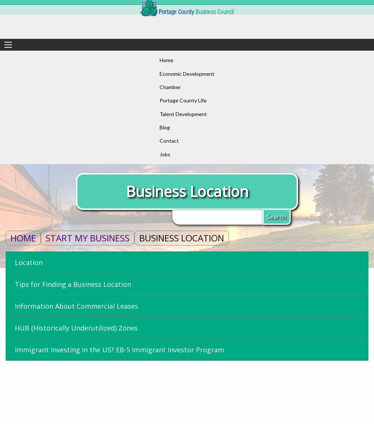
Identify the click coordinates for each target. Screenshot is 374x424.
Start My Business (88, 238)
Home (23, 238)
